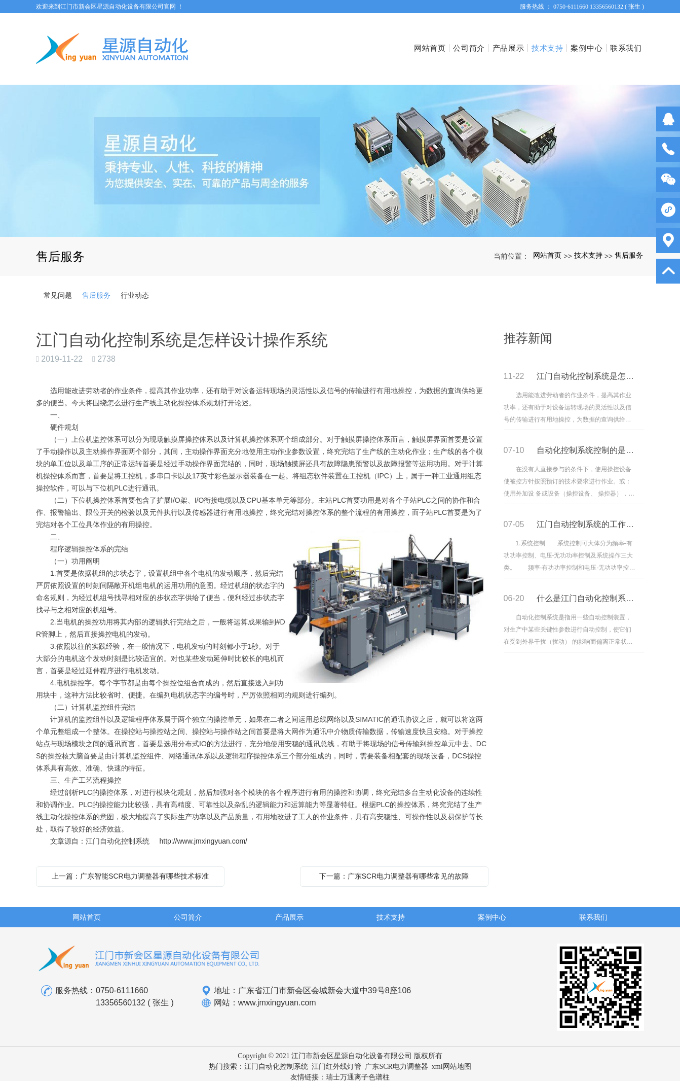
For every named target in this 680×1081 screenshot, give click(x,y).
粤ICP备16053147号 (340, 1072)
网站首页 (373, 41)
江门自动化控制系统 (276, 1051)
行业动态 (135, 279)
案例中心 (570, 41)
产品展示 (471, 41)
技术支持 (521, 41)
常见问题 (58, 279)
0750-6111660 (122, 975)
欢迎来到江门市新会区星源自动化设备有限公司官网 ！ (109, 6)
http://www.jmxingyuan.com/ (203, 825)
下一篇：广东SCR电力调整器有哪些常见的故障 (394, 860)
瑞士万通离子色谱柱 (358, 1061)
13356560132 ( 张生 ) (135, 987)
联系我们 (619, 41)
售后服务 (629, 240)
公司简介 (422, 41)
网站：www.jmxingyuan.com (258, 987)
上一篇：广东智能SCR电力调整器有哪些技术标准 (130, 860)
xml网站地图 (451, 1051)
